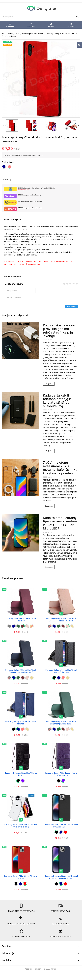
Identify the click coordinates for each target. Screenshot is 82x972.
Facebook (10, 179)
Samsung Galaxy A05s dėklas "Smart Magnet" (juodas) (61, 671)
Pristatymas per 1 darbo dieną (29, 195)
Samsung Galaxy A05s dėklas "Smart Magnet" (21, 722)
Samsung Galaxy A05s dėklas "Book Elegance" (20, 619)
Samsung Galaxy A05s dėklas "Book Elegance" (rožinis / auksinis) (61, 619)
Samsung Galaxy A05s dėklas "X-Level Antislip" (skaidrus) (20, 825)
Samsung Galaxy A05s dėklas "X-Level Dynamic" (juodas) (61, 825)
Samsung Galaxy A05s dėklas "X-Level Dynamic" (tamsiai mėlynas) (61, 877)
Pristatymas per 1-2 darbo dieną (30, 201)
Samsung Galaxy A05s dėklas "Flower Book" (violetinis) (61, 774)
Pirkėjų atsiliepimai (13, 276)
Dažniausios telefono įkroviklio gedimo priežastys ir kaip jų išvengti (59, 330)
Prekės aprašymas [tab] (12, 219)
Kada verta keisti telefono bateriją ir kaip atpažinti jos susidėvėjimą (57, 400)
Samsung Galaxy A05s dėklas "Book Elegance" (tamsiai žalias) (61, 722)
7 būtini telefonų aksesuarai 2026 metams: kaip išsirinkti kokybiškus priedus (60, 468)
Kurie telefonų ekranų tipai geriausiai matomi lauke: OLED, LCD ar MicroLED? (60, 523)
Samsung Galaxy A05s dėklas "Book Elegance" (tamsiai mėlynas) (20, 671)
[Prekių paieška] (41, 16)
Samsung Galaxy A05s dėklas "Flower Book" (21, 774)
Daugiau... (49, 384)
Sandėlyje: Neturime (10, 142)
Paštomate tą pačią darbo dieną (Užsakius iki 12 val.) (48, 189)
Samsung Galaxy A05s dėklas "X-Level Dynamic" (20, 877)
